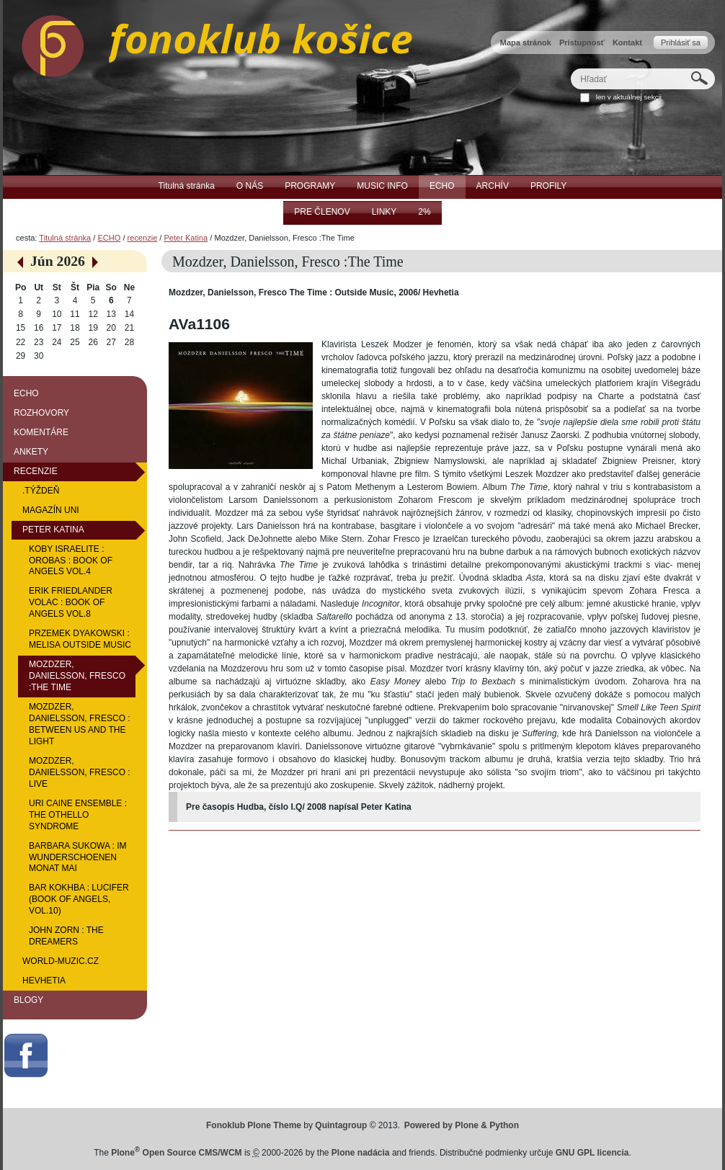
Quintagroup (341, 1125)
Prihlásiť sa (680, 42)
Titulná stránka (65, 237)
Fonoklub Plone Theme (253, 1125)
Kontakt (627, 42)
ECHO (108, 237)
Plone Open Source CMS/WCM (176, 1153)
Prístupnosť (582, 42)
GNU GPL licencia (592, 1153)
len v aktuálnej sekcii (629, 97)
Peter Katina (186, 237)
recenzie (143, 237)
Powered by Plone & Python (461, 1125)
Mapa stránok (525, 42)
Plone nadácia (361, 1153)
